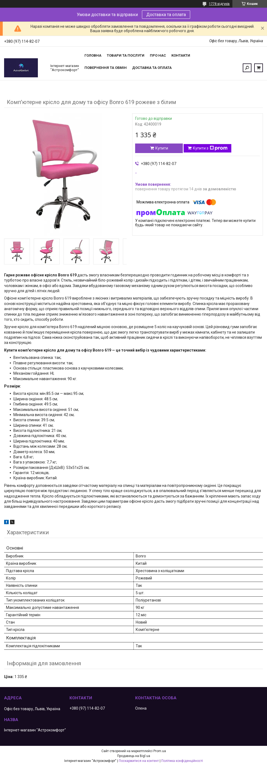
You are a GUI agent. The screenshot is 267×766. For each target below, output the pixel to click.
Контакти (180, 55)
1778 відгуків (219, 4)
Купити (161, 148)
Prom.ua (159, 751)
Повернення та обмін (105, 68)
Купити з (210, 148)
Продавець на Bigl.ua (133, 756)
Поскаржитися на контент (139, 761)
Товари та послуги (125, 55)
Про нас (158, 55)
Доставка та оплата (166, 14)
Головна (92, 55)
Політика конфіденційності (182, 761)
